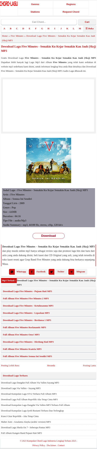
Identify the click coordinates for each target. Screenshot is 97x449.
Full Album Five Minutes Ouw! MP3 (21, 334)
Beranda (51, 365)
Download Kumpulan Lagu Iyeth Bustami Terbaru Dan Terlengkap (32, 410)
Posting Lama (89, 365)
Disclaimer (51, 445)
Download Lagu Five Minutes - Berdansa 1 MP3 (27, 320)
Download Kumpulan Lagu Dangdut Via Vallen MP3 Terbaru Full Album (35, 405)
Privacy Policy (38, 445)
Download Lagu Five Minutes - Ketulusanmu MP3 (28, 305)
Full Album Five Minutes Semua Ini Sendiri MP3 (27, 356)
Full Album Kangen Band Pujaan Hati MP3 (21, 433)
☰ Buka (89, 28)
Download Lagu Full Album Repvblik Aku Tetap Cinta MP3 (29, 399)
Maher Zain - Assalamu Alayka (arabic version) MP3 (26, 421)
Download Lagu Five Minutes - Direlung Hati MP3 (28, 341)
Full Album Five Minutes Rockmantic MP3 (24, 327)
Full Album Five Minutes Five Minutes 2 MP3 (26, 298)
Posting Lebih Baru (10, 365)
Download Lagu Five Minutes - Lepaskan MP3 (26, 313)
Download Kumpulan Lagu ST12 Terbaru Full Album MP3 (29, 393)
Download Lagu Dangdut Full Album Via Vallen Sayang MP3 (30, 382)
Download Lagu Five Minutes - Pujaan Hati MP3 (27, 291)
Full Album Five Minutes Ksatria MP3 (22, 349)
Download (48, 236)
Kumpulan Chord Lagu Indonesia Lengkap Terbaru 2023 (51, 441)
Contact (61, 445)
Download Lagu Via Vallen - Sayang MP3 (20, 388)
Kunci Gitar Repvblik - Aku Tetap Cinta (20, 416)
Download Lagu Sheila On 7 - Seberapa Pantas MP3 (25, 427)
